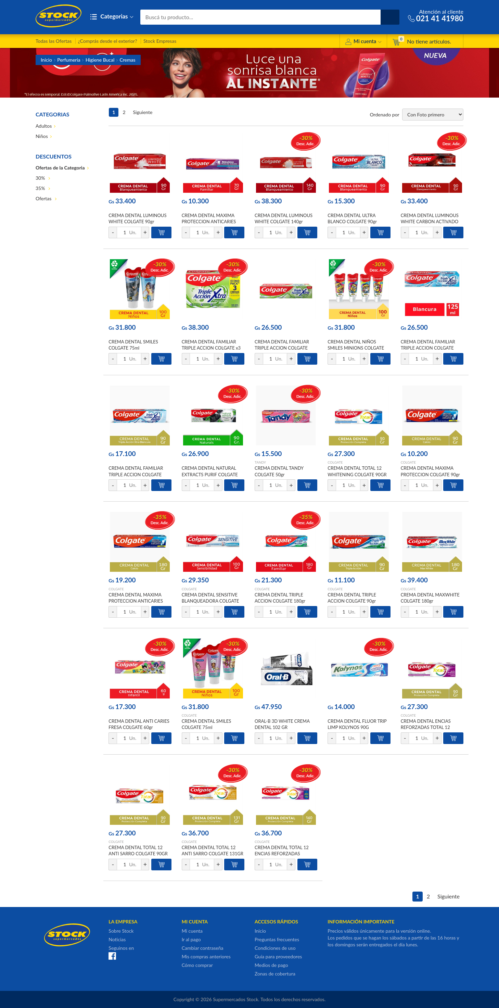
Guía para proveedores (278, 956)
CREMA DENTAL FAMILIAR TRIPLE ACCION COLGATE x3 (211, 345)
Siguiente (143, 112)
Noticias (117, 939)
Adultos (44, 126)
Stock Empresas (159, 41)
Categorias (111, 17)
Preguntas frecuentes (277, 939)
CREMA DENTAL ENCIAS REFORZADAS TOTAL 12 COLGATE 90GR (426, 727)
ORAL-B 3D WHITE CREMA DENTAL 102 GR (282, 724)
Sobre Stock (120, 931)
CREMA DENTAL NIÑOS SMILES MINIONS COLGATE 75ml (356, 348)
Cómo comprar (197, 965)
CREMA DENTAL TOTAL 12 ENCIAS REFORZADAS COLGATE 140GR (282, 853)
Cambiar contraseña (202, 948)
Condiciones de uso (275, 948)
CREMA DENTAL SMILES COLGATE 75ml (133, 345)
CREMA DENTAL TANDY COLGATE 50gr (279, 471)
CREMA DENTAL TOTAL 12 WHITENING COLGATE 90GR (357, 471)
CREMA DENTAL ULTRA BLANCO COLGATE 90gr (352, 218)
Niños (42, 136)
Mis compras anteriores (206, 956)
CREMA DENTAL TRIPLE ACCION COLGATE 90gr (352, 598)
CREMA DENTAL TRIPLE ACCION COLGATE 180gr (280, 598)
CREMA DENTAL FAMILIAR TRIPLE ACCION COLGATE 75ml (135, 474)
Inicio (46, 60)
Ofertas (44, 198)
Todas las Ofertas (54, 41)
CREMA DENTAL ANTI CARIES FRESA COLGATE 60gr (138, 724)
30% (41, 178)
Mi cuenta (363, 42)
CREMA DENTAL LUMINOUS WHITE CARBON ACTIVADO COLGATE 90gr (430, 221)
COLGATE (335, 462)
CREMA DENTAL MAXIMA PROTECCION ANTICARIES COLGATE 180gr (135, 601)
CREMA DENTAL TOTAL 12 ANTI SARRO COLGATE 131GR (212, 850)
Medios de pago (271, 965)
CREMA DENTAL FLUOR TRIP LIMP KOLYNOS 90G (357, 724)
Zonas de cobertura (275, 974)
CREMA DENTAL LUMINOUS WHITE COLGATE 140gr (283, 218)
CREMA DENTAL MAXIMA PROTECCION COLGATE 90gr (430, 471)
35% (41, 188)
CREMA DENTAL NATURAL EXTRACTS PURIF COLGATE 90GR (210, 474)
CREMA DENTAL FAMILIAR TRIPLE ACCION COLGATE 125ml (282, 348)
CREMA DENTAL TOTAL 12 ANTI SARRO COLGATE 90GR (138, 850)
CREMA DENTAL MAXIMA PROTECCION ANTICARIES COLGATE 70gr (209, 221)
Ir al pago (191, 939)
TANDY (260, 462)
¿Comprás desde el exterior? (107, 41)
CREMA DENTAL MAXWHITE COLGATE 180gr (430, 598)
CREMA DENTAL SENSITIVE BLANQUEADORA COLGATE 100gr (210, 601)
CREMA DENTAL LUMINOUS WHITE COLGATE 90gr (137, 218)
